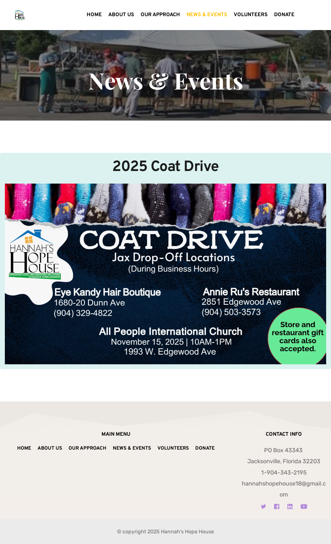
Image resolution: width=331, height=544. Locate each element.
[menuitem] (94, 15)
